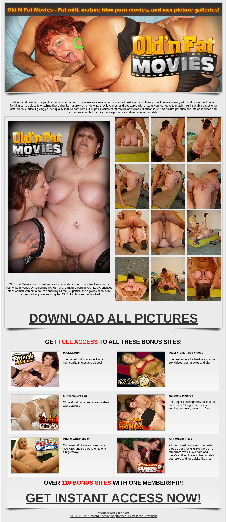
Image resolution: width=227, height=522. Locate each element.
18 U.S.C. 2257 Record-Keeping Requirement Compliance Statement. (113, 516)
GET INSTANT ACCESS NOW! (113, 498)
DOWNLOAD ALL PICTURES (113, 318)
